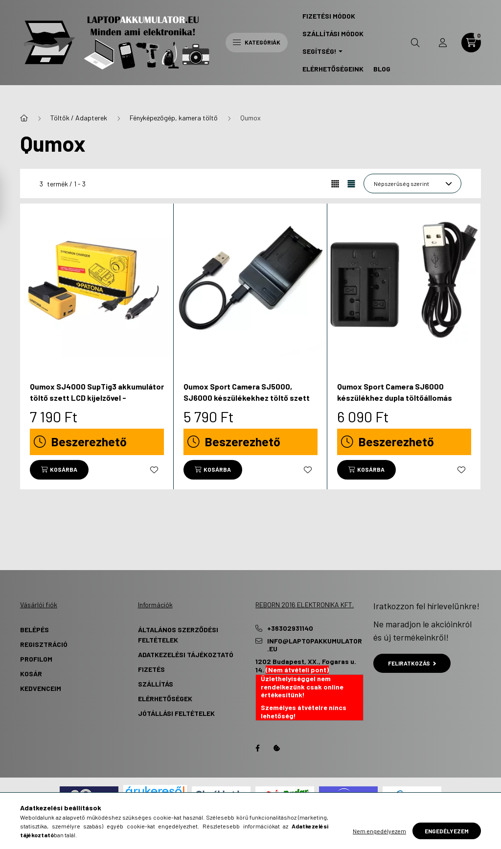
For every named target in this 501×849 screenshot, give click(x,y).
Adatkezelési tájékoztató (185, 654)
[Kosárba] (59, 470)
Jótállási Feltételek (176, 713)
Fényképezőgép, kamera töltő (174, 118)
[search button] (415, 42)
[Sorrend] (412, 183)
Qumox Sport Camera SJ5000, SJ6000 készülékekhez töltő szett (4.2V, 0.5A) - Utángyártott (246, 397)
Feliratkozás (412, 663)
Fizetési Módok (328, 16)
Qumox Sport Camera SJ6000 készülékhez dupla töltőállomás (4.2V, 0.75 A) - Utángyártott (394, 397)
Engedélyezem (447, 830)
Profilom (36, 659)
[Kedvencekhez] (154, 470)
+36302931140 (290, 628)
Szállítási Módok (333, 33)
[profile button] (443, 42)
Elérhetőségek (165, 698)
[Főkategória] (24, 118)
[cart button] (471, 42)
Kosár (31, 673)
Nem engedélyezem (379, 830)
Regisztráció (44, 644)
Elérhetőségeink (333, 69)
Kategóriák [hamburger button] (256, 42)
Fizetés (151, 669)
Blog (381, 69)
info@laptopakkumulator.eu (314, 645)
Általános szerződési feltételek (178, 634)
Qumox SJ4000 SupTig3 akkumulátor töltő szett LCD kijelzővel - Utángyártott (97, 397)
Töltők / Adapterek (78, 118)
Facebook (257, 748)
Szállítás (155, 684)
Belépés (34, 629)
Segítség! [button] (319, 51)
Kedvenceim (40, 688)
